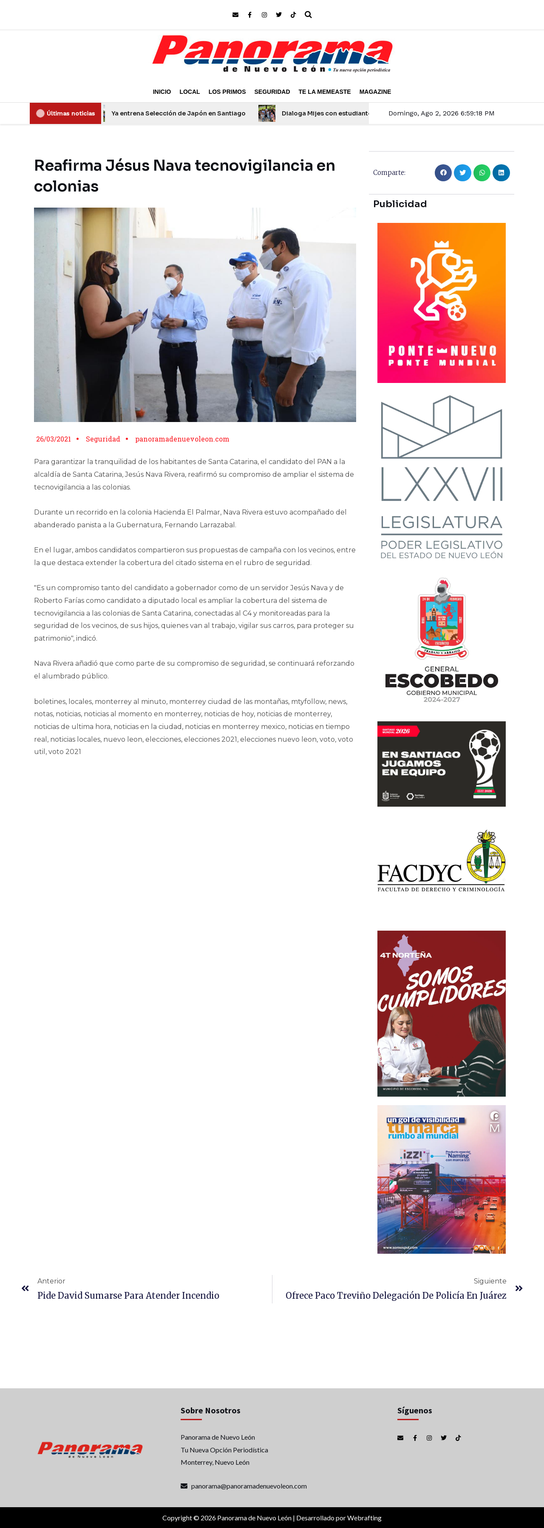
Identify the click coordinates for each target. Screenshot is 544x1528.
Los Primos (227, 91)
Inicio (162, 91)
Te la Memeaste (325, 91)
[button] (443, 173)
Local (189, 91)
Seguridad (272, 91)
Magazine (375, 91)
